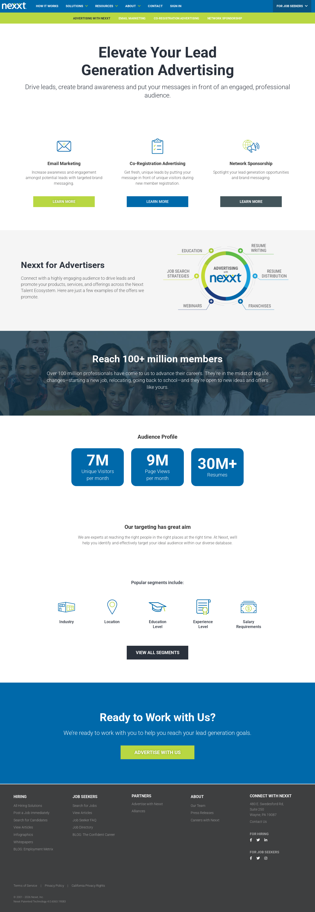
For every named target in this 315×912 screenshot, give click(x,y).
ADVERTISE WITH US (157, 752)
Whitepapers (23, 842)
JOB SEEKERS (85, 796)
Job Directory (83, 827)
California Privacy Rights (88, 885)
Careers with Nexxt (205, 820)
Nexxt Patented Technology (30, 901)
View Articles (23, 827)
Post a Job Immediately (31, 813)
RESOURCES (106, 6)
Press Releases (202, 813)
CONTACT (155, 6)
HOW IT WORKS (47, 6)
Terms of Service (25, 885)
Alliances (138, 811)
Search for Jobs (85, 806)
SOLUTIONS (77, 6)
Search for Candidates (30, 820)
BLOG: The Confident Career (94, 835)
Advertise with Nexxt (147, 804)
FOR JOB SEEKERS (292, 6)
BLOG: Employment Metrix (33, 849)
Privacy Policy (54, 885)
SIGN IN (175, 6)
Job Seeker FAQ (84, 820)
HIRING (20, 796)
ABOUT (133, 6)
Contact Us (258, 822)
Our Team (198, 806)
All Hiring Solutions (28, 806)
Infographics (23, 835)
